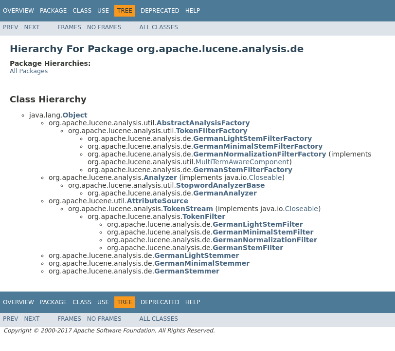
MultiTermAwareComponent (242, 162)
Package (53, 10)
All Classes (159, 27)
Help (192, 10)
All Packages (29, 71)
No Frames (104, 27)
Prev (10, 27)
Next (31, 27)
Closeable (265, 177)
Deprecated (160, 10)
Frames (69, 27)
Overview (18, 10)
